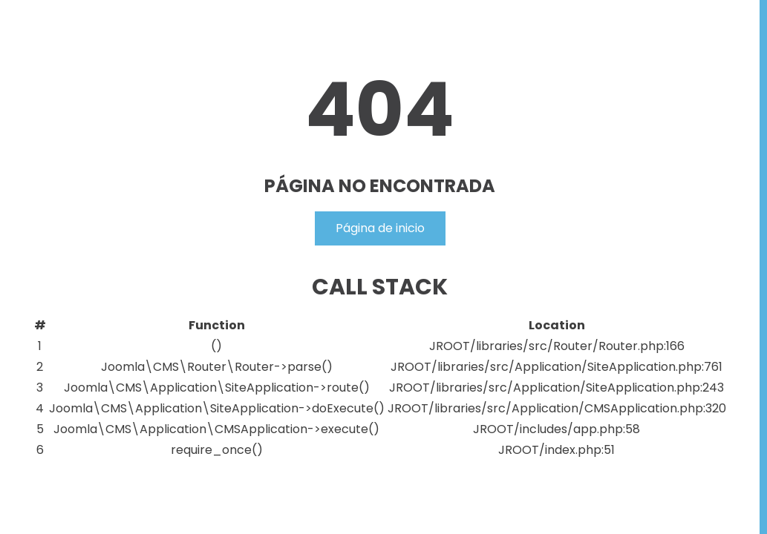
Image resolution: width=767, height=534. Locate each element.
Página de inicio (380, 228)
